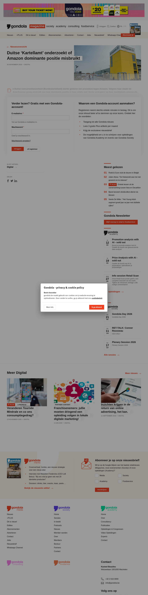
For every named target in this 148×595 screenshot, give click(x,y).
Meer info (49, 307)
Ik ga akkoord (97, 307)
